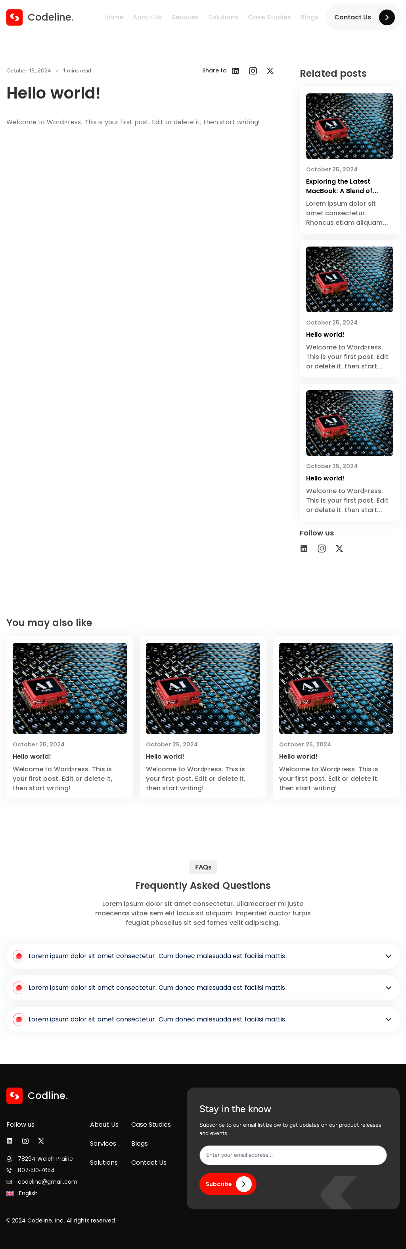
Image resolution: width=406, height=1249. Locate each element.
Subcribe (229, 1184)
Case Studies (269, 17)
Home (113, 17)
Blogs (309, 17)
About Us (147, 17)
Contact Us (364, 17)
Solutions (223, 17)
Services (185, 17)
